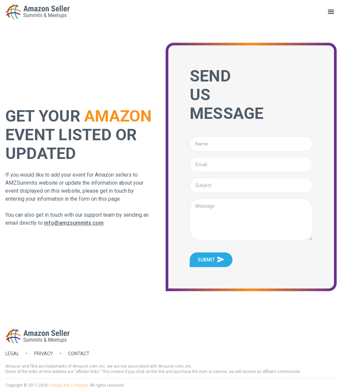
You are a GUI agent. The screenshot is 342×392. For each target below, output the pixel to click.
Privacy (43, 353)
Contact (79, 353)
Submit (211, 259)
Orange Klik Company (68, 385)
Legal (12, 353)
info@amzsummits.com (74, 223)
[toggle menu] (331, 11)
